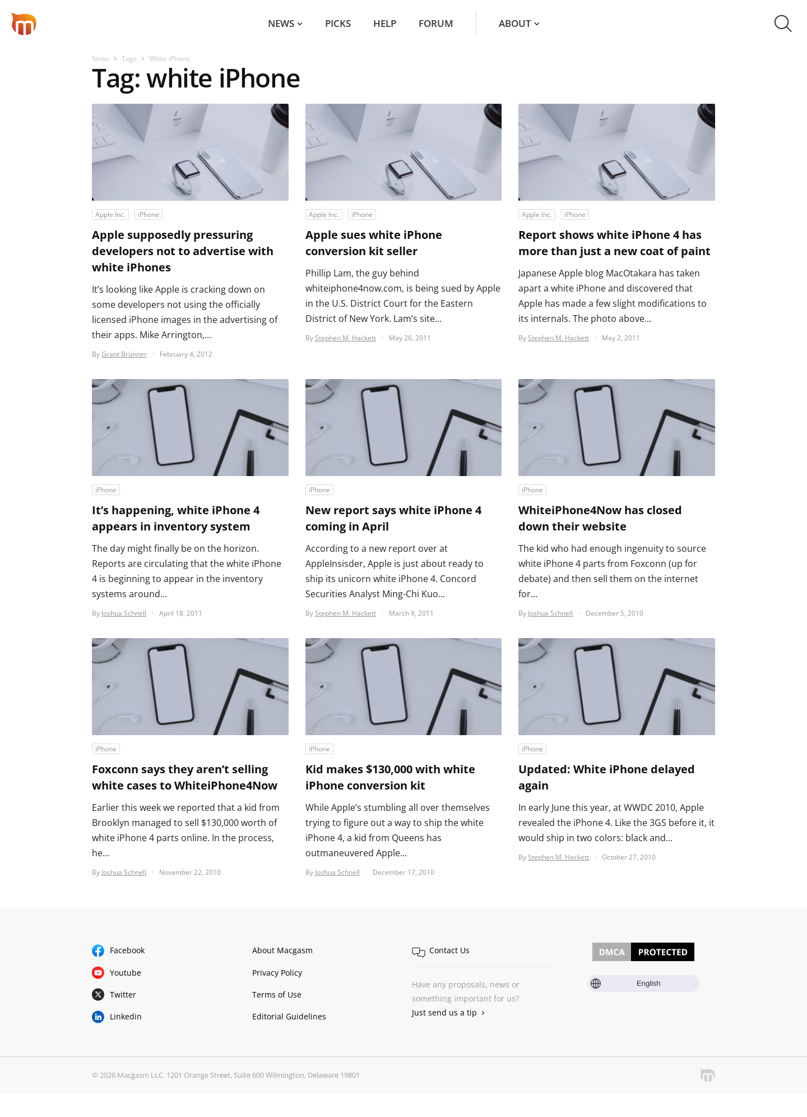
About (515, 23)
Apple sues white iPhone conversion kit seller (373, 243)
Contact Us (449, 950)
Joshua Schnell (123, 613)
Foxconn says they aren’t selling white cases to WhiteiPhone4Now (184, 777)
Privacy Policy (277, 972)
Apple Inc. (110, 214)
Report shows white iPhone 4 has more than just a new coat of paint (614, 243)
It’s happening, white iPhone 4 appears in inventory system (175, 518)
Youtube (125, 972)
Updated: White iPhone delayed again (606, 777)
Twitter (123, 994)
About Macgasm (282, 950)
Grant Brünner (124, 354)
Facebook (127, 950)
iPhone (148, 214)
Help (384, 23)
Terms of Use (277, 994)
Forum (436, 23)
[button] (783, 23)
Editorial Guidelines (289, 1016)
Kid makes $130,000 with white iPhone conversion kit (390, 777)
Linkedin (126, 1016)
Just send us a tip (444, 1012)
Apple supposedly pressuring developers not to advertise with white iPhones (182, 251)
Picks (338, 23)
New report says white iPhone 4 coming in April (393, 518)
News (281, 23)
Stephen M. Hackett (345, 338)
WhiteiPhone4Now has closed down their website (600, 518)
